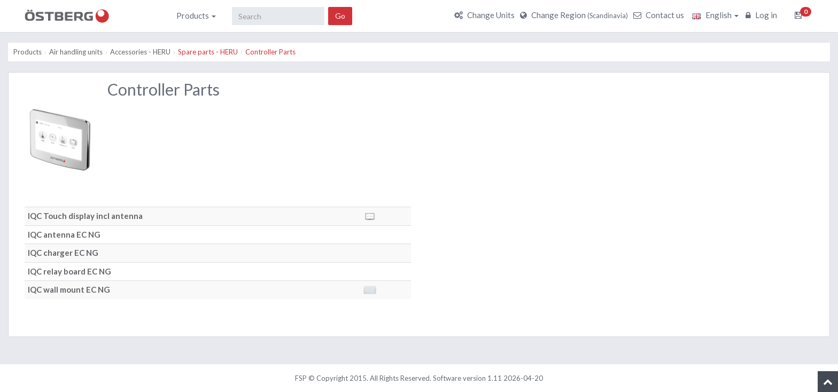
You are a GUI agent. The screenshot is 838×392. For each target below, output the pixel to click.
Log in (762, 15)
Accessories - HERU (140, 52)
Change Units (486, 15)
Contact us (660, 15)
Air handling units (76, 52)
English (715, 15)
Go (340, 15)
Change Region (575, 15)
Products (196, 15)
